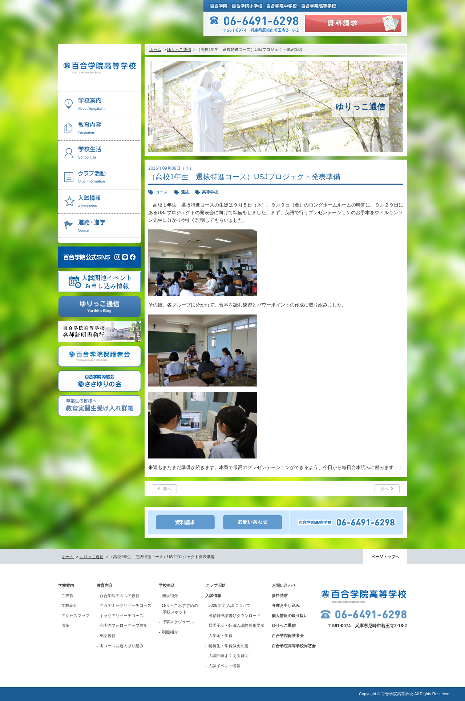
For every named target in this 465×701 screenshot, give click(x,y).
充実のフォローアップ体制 (123, 625)
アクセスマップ (75, 615)
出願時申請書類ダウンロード (234, 615)
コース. (162, 192)
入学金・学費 (220, 635)
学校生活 (167, 585)
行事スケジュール (178, 622)
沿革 (65, 625)
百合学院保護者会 (288, 635)
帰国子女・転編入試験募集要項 (236, 625)
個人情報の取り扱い (290, 615)
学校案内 (66, 585)
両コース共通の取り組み (121, 646)
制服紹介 (170, 632)
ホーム (155, 49)
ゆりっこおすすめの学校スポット (180, 608)
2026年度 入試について (230, 605)
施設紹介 (170, 595)
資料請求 (280, 595)
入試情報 (213, 595)
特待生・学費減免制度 (228, 646)
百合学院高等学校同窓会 (294, 646)
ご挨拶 (67, 595)
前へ (167, 488)
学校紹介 (69, 605)
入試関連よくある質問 (228, 655)
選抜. (185, 192)
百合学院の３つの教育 (120, 595)
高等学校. (210, 192)
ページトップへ (385, 556)
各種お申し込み (286, 605)
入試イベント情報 (224, 666)
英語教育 (108, 635)
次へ (384, 488)
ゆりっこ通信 (179, 49)
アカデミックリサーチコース (125, 605)
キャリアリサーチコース (121, 615)
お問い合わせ (284, 585)
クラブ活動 (215, 585)
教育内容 (105, 585)
